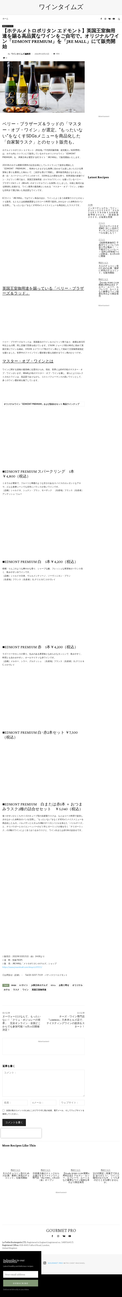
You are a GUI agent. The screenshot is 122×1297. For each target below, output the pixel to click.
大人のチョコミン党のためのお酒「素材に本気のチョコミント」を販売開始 (109, 269)
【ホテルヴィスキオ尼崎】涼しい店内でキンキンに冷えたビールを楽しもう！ (109, 229)
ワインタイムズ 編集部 (20, 54)
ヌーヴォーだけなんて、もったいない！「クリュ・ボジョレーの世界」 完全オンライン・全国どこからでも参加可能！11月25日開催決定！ (21, 1023)
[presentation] (21, 1133)
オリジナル (77, 985)
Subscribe (20, 1283)
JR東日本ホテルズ (39, 985)
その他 (90, 205)
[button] (119, 19)
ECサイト (23, 985)
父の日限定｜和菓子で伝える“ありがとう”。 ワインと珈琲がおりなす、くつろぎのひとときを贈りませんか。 (106, 1177)
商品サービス (7, 26)
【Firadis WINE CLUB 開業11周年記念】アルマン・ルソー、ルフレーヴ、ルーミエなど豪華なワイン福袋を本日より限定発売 (109, 289)
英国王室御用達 (39, 989)
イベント (102, 223)
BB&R (13, 985)
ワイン (25, 989)
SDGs (53, 985)
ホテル (7, 989)
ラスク (16, 989)
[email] (20, 1274)
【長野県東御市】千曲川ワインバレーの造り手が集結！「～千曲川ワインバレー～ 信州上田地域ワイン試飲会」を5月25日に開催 (109, 249)
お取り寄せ (64, 985)
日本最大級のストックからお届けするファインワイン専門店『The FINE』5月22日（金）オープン (46, 1176)
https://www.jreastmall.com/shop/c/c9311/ (22, 967)
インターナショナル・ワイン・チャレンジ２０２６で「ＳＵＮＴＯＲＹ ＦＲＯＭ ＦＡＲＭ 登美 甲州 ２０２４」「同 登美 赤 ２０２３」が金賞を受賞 (103, 212)
